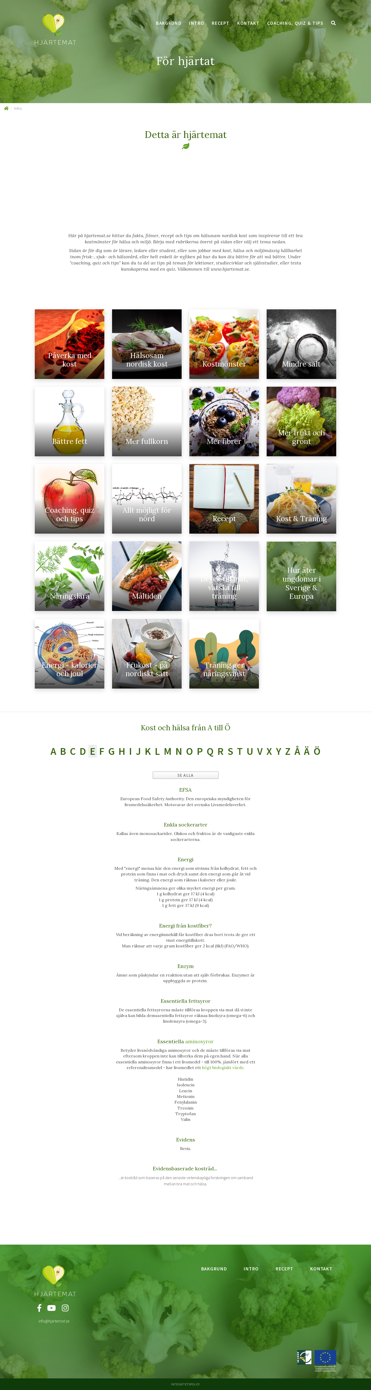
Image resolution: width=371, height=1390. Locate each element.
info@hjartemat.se (54, 1320)
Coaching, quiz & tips (295, 23)
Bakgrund (168, 23)
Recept (221, 23)
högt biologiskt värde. (223, 1067)
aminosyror (199, 1041)
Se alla (186, 775)
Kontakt (248, 23)
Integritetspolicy (185, 1384)
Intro (196, 23)
